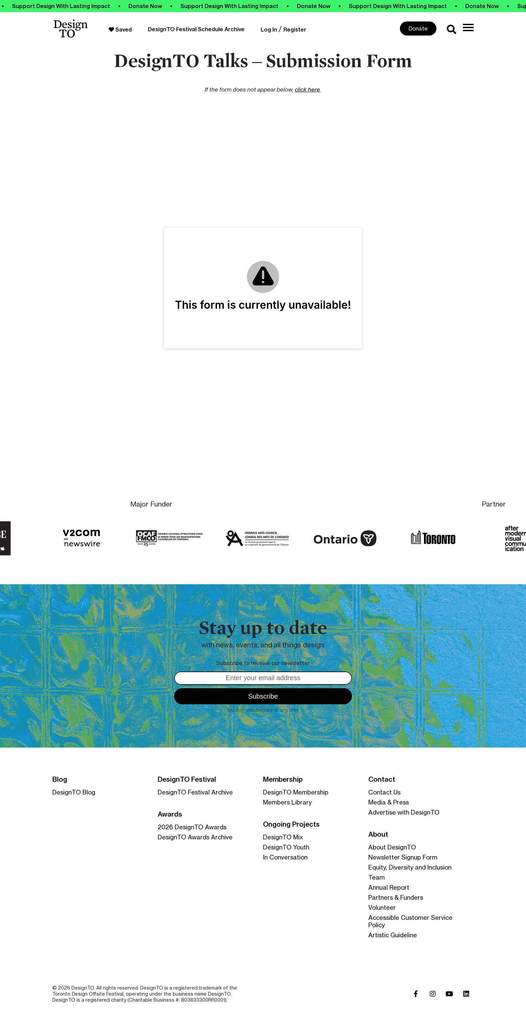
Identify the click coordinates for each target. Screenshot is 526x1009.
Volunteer (382, 907)
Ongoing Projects (291, 824)
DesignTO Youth (286, 847)
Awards (170, 814)
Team (376, 877)
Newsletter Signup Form (402, 857)
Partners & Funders (395, 897)
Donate (418, 28)
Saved (120, 29)
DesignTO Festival (187, 779)
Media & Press (388, 802)
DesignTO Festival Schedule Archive (196, 29)
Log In (269, 29)
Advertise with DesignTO (403, 812)
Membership (283, 779)
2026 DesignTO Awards (192, 827)
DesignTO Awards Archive (195, 837)
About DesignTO (392, 847)
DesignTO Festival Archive (195, 792)
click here (307, 89)
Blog (59, 779)
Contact (381, 779)
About (378, 834)
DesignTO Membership (295, 792)
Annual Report (388, 887)
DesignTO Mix (283, 837)
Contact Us (384, 792)
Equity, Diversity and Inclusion (410, 867)
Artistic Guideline (392, 935)
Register (294, 29)
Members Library (287, 802)
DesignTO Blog (73, 792)
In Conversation (285, 857)
